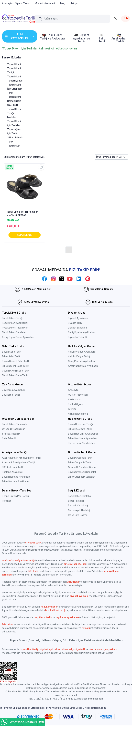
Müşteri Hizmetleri (78, 394)
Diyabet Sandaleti (77, 327)
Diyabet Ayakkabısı (78, 318)
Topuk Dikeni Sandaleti (14, 332)
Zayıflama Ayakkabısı (13, 390)
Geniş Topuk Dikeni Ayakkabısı (18, 337)
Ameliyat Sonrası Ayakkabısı (83, 366)
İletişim (72, 409)
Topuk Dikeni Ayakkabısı (15, 323)
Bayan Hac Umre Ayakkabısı (83, 433)
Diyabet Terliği (75, 323)
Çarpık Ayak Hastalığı (79, 510)
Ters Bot (6, 500)
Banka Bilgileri (75, 404)
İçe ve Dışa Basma (77, 515)
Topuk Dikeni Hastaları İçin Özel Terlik (14, 101)
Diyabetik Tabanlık (77, 337)
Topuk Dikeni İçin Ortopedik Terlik (14, 88)
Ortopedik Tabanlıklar (13, 429)
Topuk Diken (13, 145)
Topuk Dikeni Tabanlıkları (15, 327)
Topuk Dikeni (14, 64)
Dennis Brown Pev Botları (15, 496)
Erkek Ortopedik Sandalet (81, 476)
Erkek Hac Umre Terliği (80, 429)
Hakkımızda (74, 399)
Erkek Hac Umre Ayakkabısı (82, 438)
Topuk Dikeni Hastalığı (79, 496)
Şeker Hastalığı (76, 500)
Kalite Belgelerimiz (78, 413)
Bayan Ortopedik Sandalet (82, 472)
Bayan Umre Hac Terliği (80, 424)
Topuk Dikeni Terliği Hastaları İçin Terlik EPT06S (23, 213)
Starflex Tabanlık (11, 433)
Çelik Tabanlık (9, 438)
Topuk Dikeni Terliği (12, 318)
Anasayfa (73, 390)
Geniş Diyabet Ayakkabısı (81, 332)
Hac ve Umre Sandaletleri (81, 443)
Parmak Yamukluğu (78, 505)
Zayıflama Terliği (11, 394)
